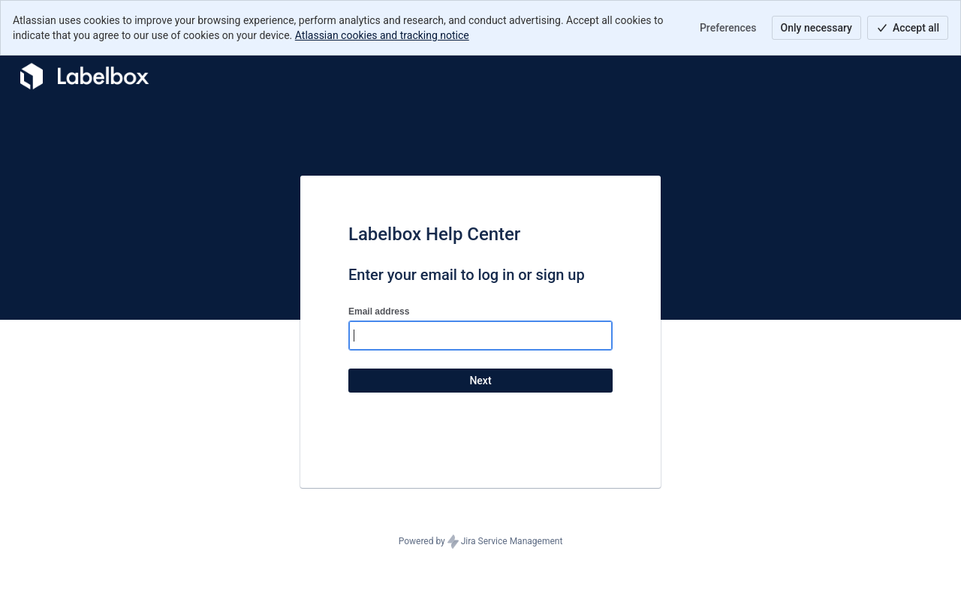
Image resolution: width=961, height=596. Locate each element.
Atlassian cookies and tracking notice (382, 35)
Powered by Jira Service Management (481, 541)
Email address (378, 311)
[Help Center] (83, 76)
